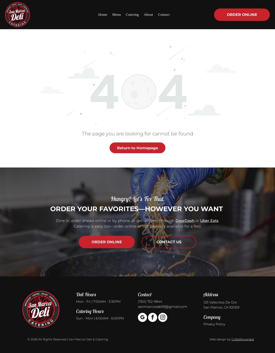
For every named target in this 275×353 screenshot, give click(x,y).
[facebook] (152, 318)
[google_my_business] (142, 318)
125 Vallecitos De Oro (220, 302)
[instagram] (162, 318)
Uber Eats (209, 220)
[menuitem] (103, 14)
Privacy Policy (214, 324)
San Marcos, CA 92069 (221, 307)
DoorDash (185, 220)
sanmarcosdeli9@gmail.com (162, 307)
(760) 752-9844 (150, 302)
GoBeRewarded (242, 339)
